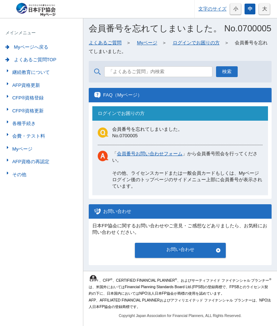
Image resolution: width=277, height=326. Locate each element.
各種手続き (23, 123)
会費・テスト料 (28, 136)
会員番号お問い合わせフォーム (150, 153)
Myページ (21, 149)
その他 (18, 174)
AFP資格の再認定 (30, 161)
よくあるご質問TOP (30, 59)
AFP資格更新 (25, 85)
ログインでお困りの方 (196, 42)
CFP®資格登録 (27, 98)
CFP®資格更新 (27, 110)
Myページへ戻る (26, 47)
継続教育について (30, 72)
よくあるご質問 (105, 42)
